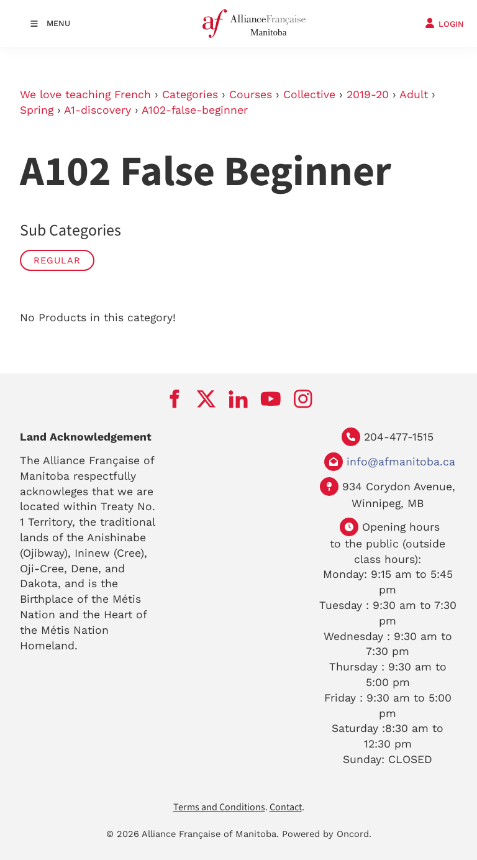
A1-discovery (97, 110)
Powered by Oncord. (326, 833)
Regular (57, 260)
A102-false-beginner (195, 110)
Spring (36, 110)
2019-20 (368, 94)
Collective (309, 94)
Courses (250, 94)
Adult (413, 94)
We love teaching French (85, 94)
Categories (190, 94)
